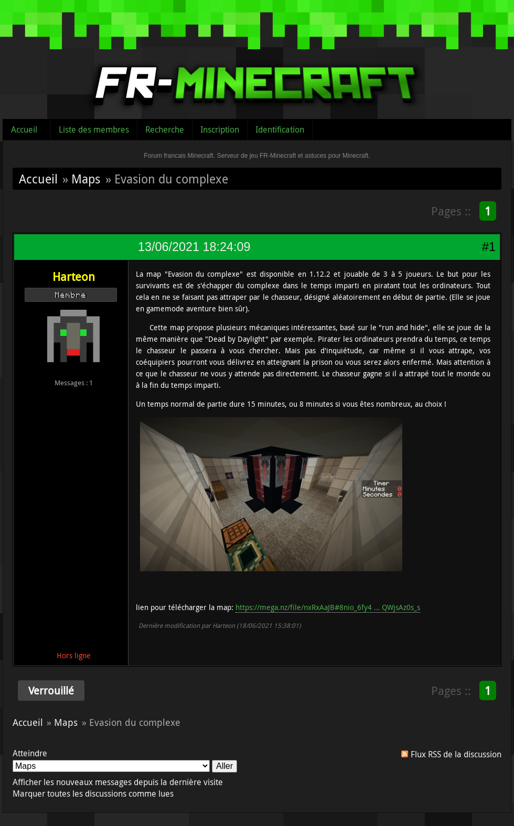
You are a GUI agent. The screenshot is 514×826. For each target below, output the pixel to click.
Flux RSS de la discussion (456, 754)
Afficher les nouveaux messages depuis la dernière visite (118, 782)
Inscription (219, 129)
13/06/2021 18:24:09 (194, 247)
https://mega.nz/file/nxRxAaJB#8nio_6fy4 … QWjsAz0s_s (327, 607)
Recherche (164, 129)
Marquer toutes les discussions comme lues (93, 793)
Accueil (24, 129)
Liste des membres (94, 129)
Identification (279, 129)
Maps (85, 178)
